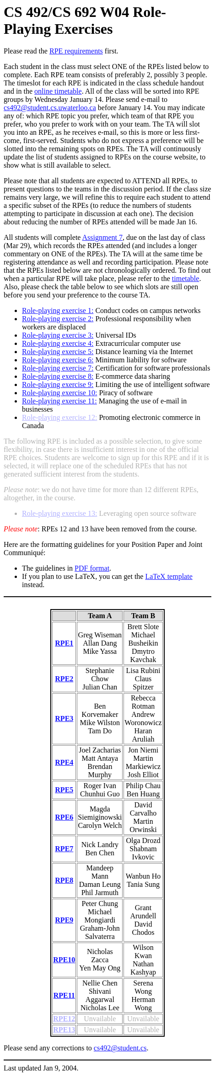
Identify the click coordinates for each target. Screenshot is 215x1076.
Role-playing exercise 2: (57, 319)
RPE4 (64, 762)
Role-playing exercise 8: (57, 376)
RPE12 (64, 1019)
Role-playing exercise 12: (59, 417)
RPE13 (64, 1030)
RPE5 (64, 790)
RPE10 (64, 960)
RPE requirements (76, 51)
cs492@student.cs (120, 1048)
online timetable (58, 91)
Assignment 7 (102, 237)
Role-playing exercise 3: (57, 335)
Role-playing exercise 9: (57, 384)
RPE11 (64, 995)
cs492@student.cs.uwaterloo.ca (50, 107)
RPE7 (64, 849)
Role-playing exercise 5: (57, 351)
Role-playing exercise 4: (57, 343)
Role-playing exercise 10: (59, 393)
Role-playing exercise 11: (59, 401)
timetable (185, 278)
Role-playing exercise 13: (59, 513)
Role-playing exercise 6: (57, 360)
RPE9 (64, 920)
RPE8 (64, 880)
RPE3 (64, 718)
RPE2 (64, 679)
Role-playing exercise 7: (57, 368)
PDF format (92, 568)
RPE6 (64, 817)
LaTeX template (168, 576)
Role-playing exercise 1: (57, 310)
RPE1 (64, 643)
